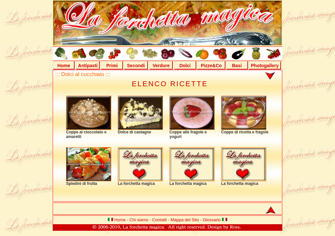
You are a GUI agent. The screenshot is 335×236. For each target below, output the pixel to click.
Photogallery (265, 65)
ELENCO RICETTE (170, 84)
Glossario (212, 219)
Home (64, 65)
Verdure (160, 65)
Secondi (136, 65)
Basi (237, 65)
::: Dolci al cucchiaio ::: (82, 74)
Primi (112, 65)
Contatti (159, 219)
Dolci (184, 65)
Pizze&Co (211, 65)
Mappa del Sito (184, 219)
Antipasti (88, 65)
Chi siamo (139, 219)
